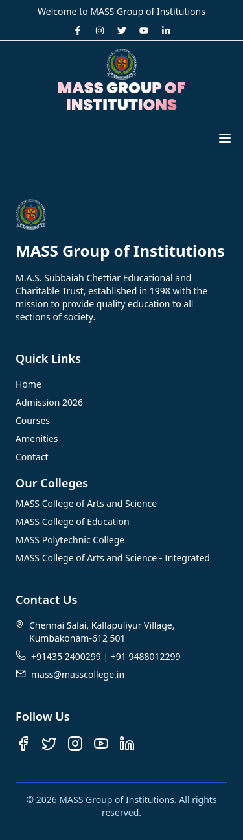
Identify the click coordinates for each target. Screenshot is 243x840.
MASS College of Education (73, 521)
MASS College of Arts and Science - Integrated (113, 558)
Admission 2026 (49, 402)
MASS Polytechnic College (70, 539)
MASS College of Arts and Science (86, 503)
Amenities (37, 438)
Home (28, 384)
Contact (32, 456)
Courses (33, 420)
